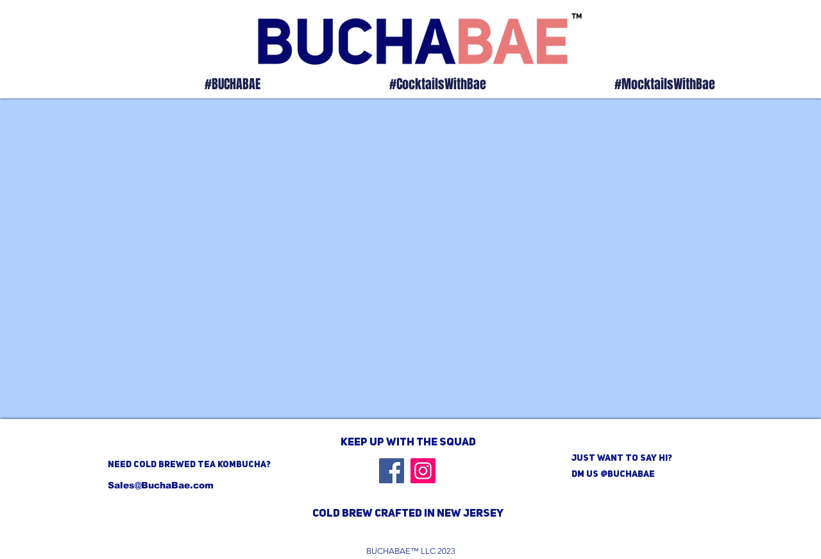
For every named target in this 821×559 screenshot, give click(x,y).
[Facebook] (391, 470)
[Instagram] (423, 470)
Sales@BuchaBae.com (161, 485)
